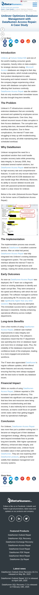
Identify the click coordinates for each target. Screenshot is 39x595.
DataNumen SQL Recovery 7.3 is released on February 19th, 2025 (19, 586)
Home (2, 9)
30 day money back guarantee (10, 7)
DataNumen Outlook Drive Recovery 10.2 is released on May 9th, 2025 (19, 573)
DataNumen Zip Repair (19, 559)
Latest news (19, 568)
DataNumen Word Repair (19, 556)
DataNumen (14, 248)
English (24, 1)
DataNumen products (10, 457)
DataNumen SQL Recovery (19, 538)
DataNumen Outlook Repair (19, 535)
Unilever (4, 58)
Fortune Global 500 (18, 58)
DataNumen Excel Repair (19, 549)
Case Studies (10, 9)
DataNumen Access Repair (12, 91)
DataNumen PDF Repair (19, 552)
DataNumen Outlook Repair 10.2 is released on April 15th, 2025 (19, 579)
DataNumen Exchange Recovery (19, 542)
